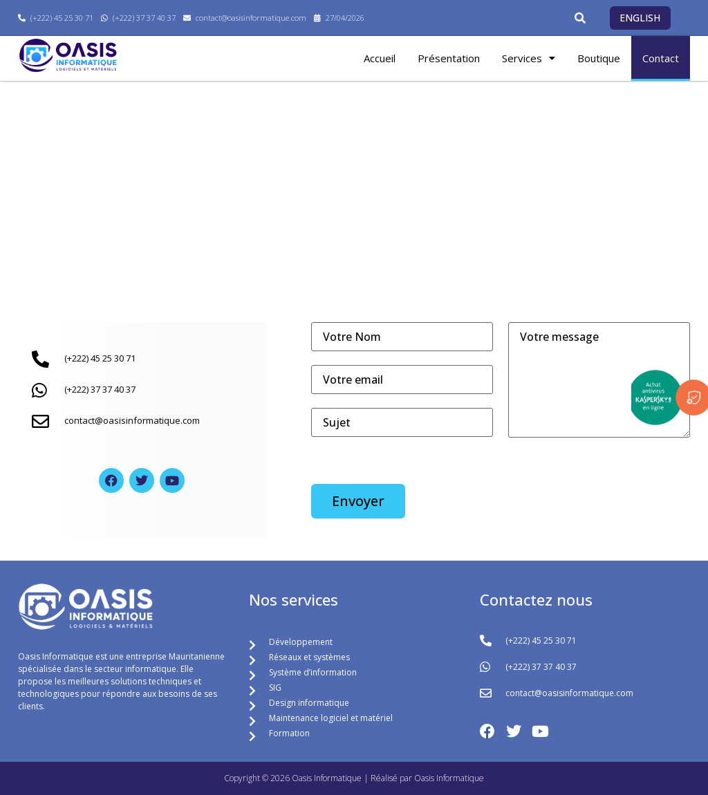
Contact (660, 58)
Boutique (598, 58)
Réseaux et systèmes (309, 657)
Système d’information (313, 672)
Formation (289, 733)
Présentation (449, 58)
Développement (301, 642)
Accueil (379, 58)
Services (528, 58)
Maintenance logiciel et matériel (331, 718)
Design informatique (309, 703)
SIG (275, 687)
